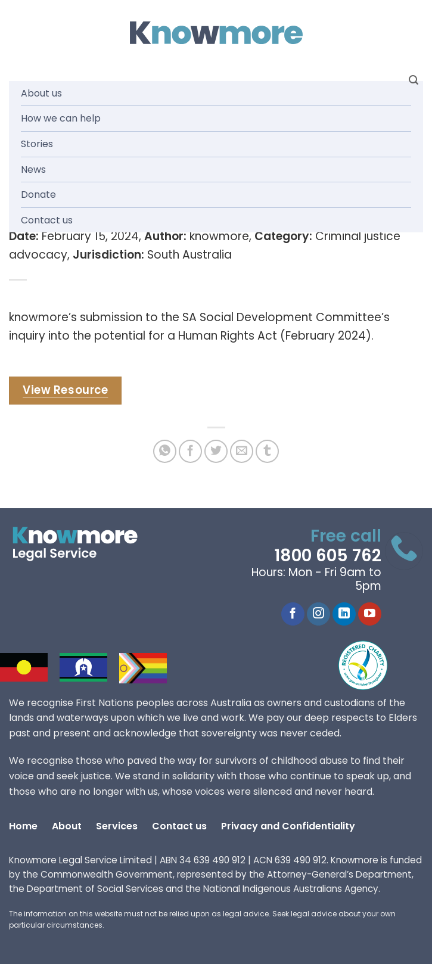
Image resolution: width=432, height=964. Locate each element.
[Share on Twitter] (216, 451)
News (33, 169)
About (67, 826)
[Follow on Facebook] (292, 614)
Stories (37, 144)
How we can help (61, 118)
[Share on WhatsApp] (164, 451)
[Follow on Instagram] (318, 614)
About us (41, 93)
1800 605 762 (327, 555)
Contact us (47, 220)
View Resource (65, 390)
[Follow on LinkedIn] (344, 614)
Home (23, 826)
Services (117, 826)
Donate (38, 194)
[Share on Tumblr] (267, 451)
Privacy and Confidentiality (288, 826)
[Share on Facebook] (190, 451)
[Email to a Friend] (241, 451)
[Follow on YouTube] (369, 614)
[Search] (413, 80)
